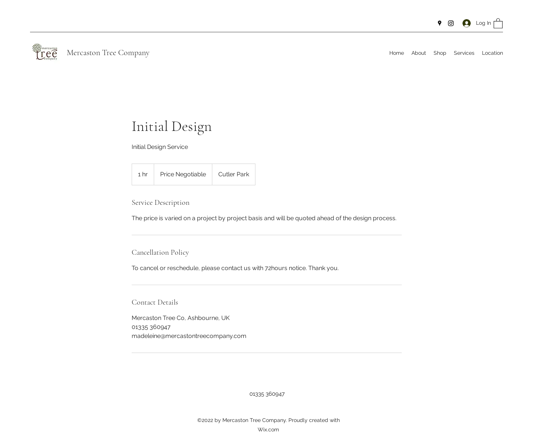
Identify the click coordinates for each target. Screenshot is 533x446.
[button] (498, 23)
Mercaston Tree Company (108, 52)
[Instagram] (451, 23)
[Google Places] (439, 23)
